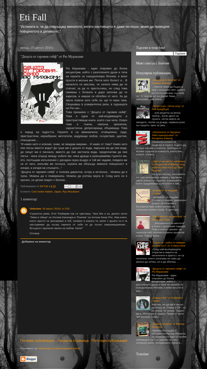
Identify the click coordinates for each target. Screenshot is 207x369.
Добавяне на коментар (36, 241)
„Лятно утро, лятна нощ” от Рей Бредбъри (168, 108)
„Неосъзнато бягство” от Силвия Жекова (166, 82)
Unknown (35, 208)
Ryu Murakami (71, 191)
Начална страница (73, 341)
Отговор (34, 233)
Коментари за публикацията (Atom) (59, 348)
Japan (57, 191)
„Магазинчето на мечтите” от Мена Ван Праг (169, 218)
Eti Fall (33, 17)
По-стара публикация (109, 341)
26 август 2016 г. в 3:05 (56, 208)
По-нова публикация (37, 341)
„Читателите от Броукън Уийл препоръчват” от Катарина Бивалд (166, 135)
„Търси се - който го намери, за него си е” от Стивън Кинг (169, 244)
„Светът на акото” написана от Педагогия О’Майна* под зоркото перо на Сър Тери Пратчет (168, 166)
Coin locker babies (42, 191)
